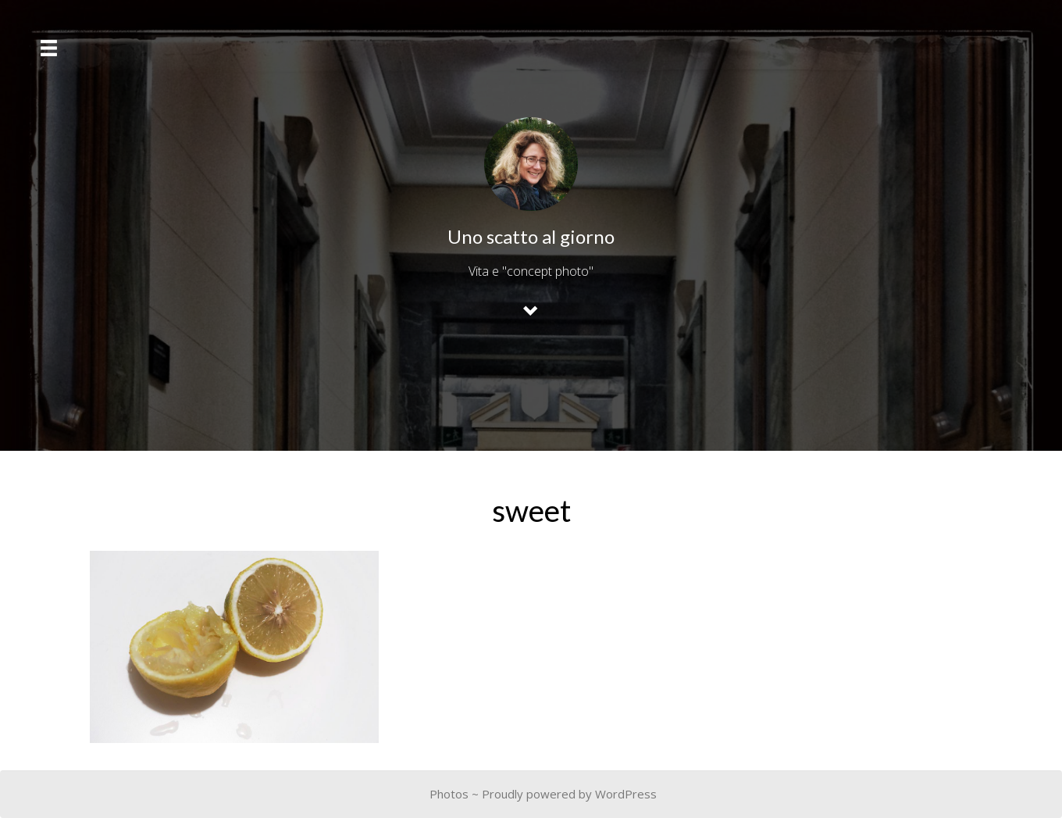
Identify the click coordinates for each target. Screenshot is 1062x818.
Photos (449, 794)
